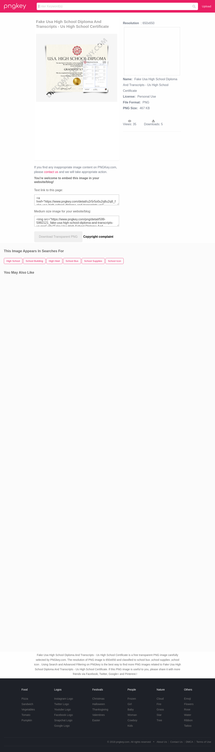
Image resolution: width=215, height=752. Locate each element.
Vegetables (28, 709)
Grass (160, 709)
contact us (51, 172)
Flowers (189, 704)
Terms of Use (203, 741)
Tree (159, 720)
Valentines (98, 714)
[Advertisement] (104, 131)
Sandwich (27, 704)
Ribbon (188, 720)
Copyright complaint (98, 236)
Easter (96, 720)
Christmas (98, 698)
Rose (187, 709)
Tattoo (187, 725)
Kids (130, 725)
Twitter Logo (61, 704)
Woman (132, 714)
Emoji (187, 698)
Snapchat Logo (63, 720)
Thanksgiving (100, 709)
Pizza (24, 698)
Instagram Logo (63, 698)
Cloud (160, 698)
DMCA (189, 741)
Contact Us (176, 741)
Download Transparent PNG (58, 236)
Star (159, 714)
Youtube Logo (62, 709)
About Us (162, 741)
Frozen (131, 698)
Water (187, 714)
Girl (129, 704)
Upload (206, 6)
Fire (159, 704)
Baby (130, 709)
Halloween (98, 704)
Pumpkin (26, 720)
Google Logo (62, 725)
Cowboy (132, 720)
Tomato (25, 714)
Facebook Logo (63, 714)
